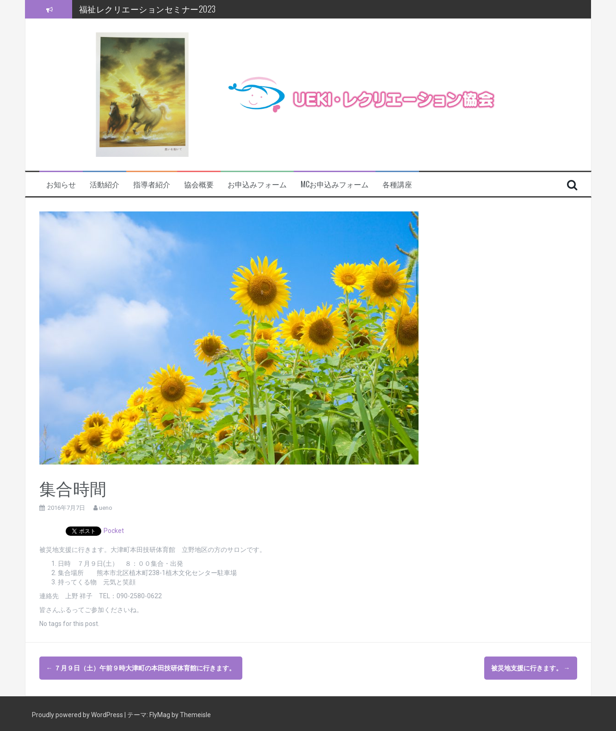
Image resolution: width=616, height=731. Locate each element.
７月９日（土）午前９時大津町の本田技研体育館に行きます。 (140, 668)
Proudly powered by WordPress (78, 712)
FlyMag (159, 712)
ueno (105, 507)
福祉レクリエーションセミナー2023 (147, 9)
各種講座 (397, 184)
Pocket (114, 530)
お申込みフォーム (257, 184)
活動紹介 (104, 184)
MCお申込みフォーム (335, 184)
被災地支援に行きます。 (530, 668)
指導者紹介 (151, 184)
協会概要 (199, 184)
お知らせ (61, 184)
